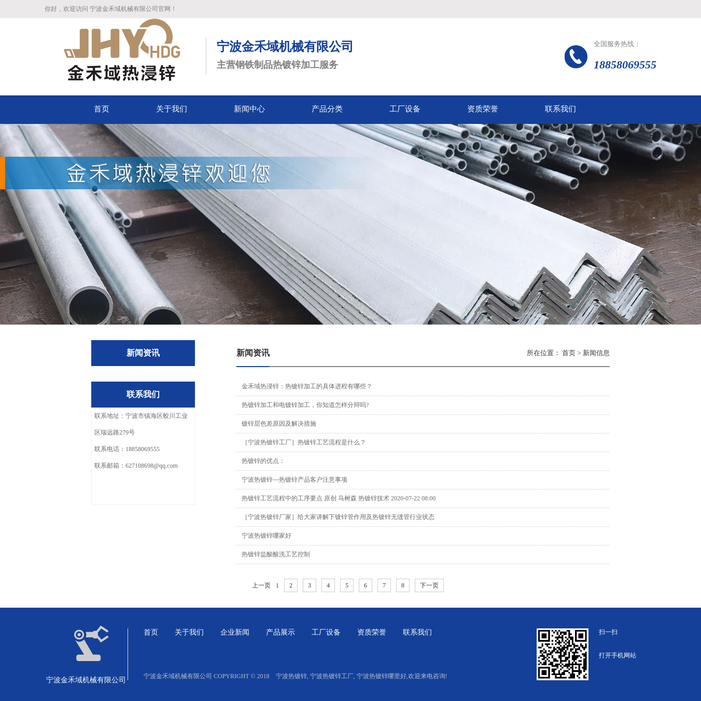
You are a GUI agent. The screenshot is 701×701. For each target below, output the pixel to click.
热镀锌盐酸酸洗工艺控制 (276, 554)
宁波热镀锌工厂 (332, 676)
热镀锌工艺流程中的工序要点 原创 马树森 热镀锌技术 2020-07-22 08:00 (339, 498)
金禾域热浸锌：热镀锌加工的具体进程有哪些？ (307, 386)
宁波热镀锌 (291, 676)
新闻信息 (596, 353)
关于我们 (189, 632)
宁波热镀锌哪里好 (381, 676)
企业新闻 (234, 632)
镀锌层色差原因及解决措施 (279, 423)
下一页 (429, 585)
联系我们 (417, 632)
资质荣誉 (371, 632)
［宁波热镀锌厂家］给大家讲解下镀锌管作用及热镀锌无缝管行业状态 (338, 517)
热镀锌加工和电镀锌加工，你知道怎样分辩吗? (305, 405)
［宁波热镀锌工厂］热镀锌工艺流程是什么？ (304, 442)
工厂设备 (326, 632)
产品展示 (280, 632)
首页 (569, 353)
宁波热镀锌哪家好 (266, 535)
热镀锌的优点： (263, 461)
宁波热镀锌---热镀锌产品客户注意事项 (294, 479)
